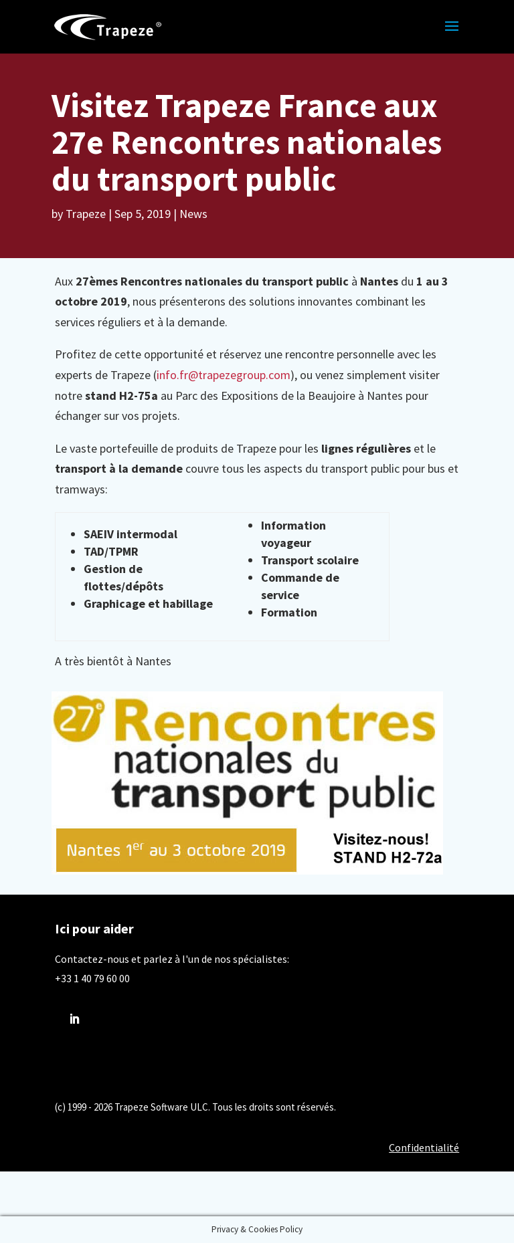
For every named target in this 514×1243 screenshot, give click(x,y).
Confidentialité (424, 1147)
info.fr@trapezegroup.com (223, 374)
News (193, 213)
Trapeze (86, 213)
